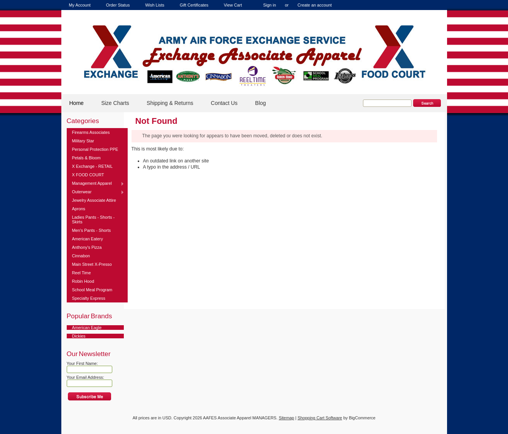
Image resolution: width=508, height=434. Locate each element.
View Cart (233, 5)
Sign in (269, 5)
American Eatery (87, 238)
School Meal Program (92, 289)
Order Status (118, 5)
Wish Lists (154, 5)
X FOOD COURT (88, 174)
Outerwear (96, 192)
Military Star (83, 140)
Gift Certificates (194, 5)
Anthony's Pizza (87, 247)
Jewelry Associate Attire (94, 200)
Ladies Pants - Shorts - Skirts (93, 219)
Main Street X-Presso (92, 264)
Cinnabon (81, 255)
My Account (80, 5)
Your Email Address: (86, 377)
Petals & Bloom (86, 157)
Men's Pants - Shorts (91, 230)
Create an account (314, 5)
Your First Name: (82, 363)
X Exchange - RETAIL (92, 166)
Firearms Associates (91, 132)
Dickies (79, 336)
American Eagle (87, 327)
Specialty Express (88, 298)
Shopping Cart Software (319, 417)
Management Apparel (96, 183)
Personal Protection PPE (95, 149)
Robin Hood (83, 281)
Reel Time (81, 272)
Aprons (78, 208)
